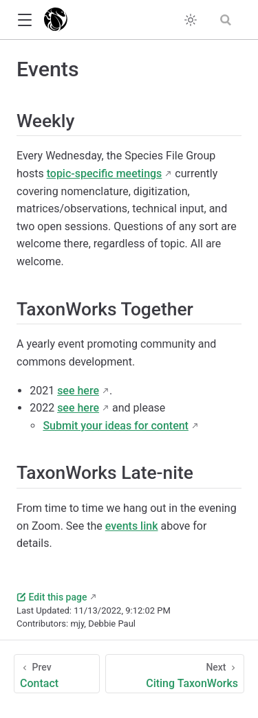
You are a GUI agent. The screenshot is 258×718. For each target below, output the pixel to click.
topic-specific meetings (104, 173)
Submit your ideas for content (116, 425)
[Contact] (57, 673)
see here (78, 390)
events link (131, 525)
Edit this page (52, 597)
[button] (24, 20)
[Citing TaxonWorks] (174, 673)
